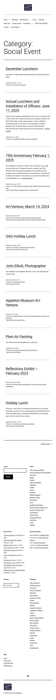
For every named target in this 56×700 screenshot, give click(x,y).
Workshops (33, 520)
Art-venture (17, 217)
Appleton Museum (18, 316)
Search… (6, 466)
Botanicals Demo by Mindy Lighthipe (14, 570)
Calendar (41, 20)
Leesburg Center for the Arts (23, 219)
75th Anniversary (18, 186)
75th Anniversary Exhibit (41, 547)
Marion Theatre (34, 620)
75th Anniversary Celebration (17, 190)
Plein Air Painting (19, 337)
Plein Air (18, 352)
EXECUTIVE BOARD (41, 23)
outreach (32, 633)
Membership (24, 20)
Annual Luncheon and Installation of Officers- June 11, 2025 (28, 106)
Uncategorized (9, 386)
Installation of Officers (19, 139)
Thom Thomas (8, 547)
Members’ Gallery (35, 497)
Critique (32, 600)
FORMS (32, 487)
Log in (5, 658)
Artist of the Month (9, 555)
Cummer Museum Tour (10, 535)
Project (32, 638)
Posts (34, 20)
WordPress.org (8, 665)
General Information (35, 316)
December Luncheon (22, 69)
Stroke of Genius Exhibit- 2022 (38, 507)
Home (6, 20)
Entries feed (7, 660)
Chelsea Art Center (28, 186)
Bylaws (32, 477)
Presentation (33, 635)
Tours (31, 645)
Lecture (32, 613)
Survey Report (15, 27)
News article (33, 625)
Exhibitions (26, 23)
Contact (6, 27)
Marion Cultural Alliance (24, 384)
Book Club (7, 23)
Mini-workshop (34, 623)
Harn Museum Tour (9, 563)
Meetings (15, 20)
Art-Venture (13, 219)
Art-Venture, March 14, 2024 (27, 207)
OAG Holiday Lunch (21, 236)
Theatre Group (16, 23)
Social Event (22, 85)
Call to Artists (34, 595)
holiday (12, 249)
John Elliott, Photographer (26, 266)
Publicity (32, 640)
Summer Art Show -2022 (37, 510)
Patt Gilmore (7, 560)
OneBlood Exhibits (35, 630)
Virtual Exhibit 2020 (35, 517)
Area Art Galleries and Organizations (40, 472)
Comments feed (8, 663)
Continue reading (26, 178)
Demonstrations (34, 603)
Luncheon (16, 85)
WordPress (18, 693)
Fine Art (27, 190)
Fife (31, 547)
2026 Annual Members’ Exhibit (12, 540)
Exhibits (35, 186)
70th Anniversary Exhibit (37, 470)
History (32, 490)
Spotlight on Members (36, 505)
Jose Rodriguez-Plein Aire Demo (13, 565)
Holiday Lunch (17, 403)
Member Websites (35, 495)
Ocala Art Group (42, 186)
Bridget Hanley (8, 545)
